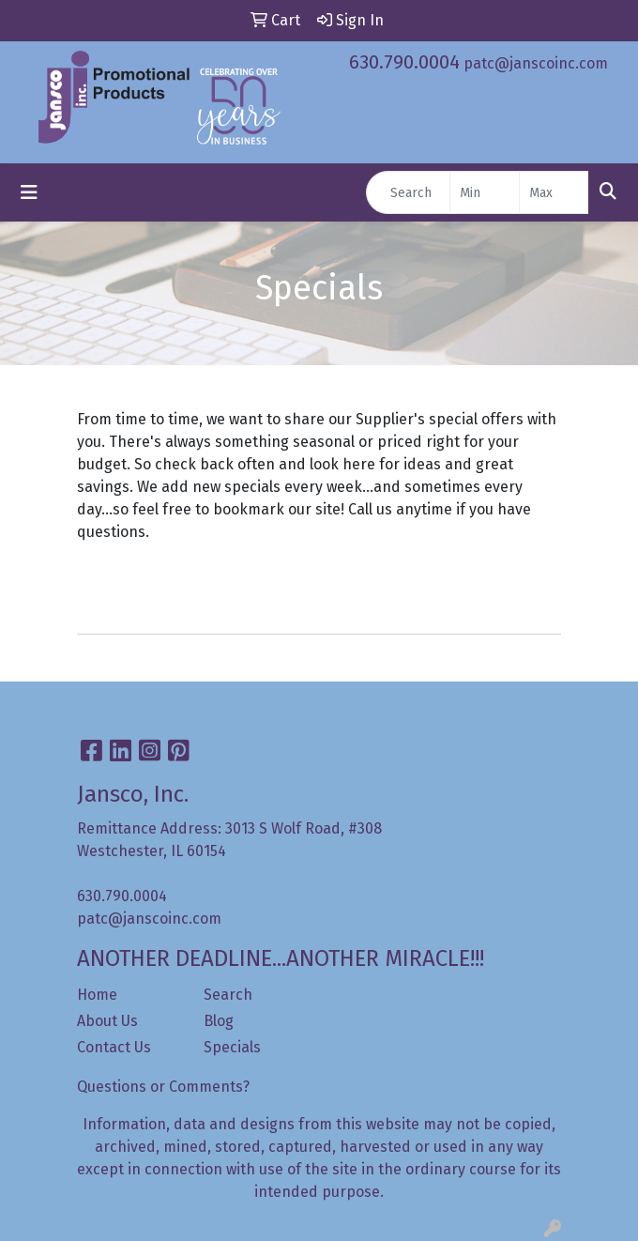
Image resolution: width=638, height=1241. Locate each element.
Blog (219, 1021)
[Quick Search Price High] (554, 192)
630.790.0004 (404, 62)
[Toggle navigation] (29, 192)
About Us (107, 1021)
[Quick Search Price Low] (484, 192)
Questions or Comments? (163, 1086)
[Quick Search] (408, 192)
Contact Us (114, 1047)
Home (97, 995)
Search (228, 995)
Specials (232, 1047)
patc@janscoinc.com (535, 63)
